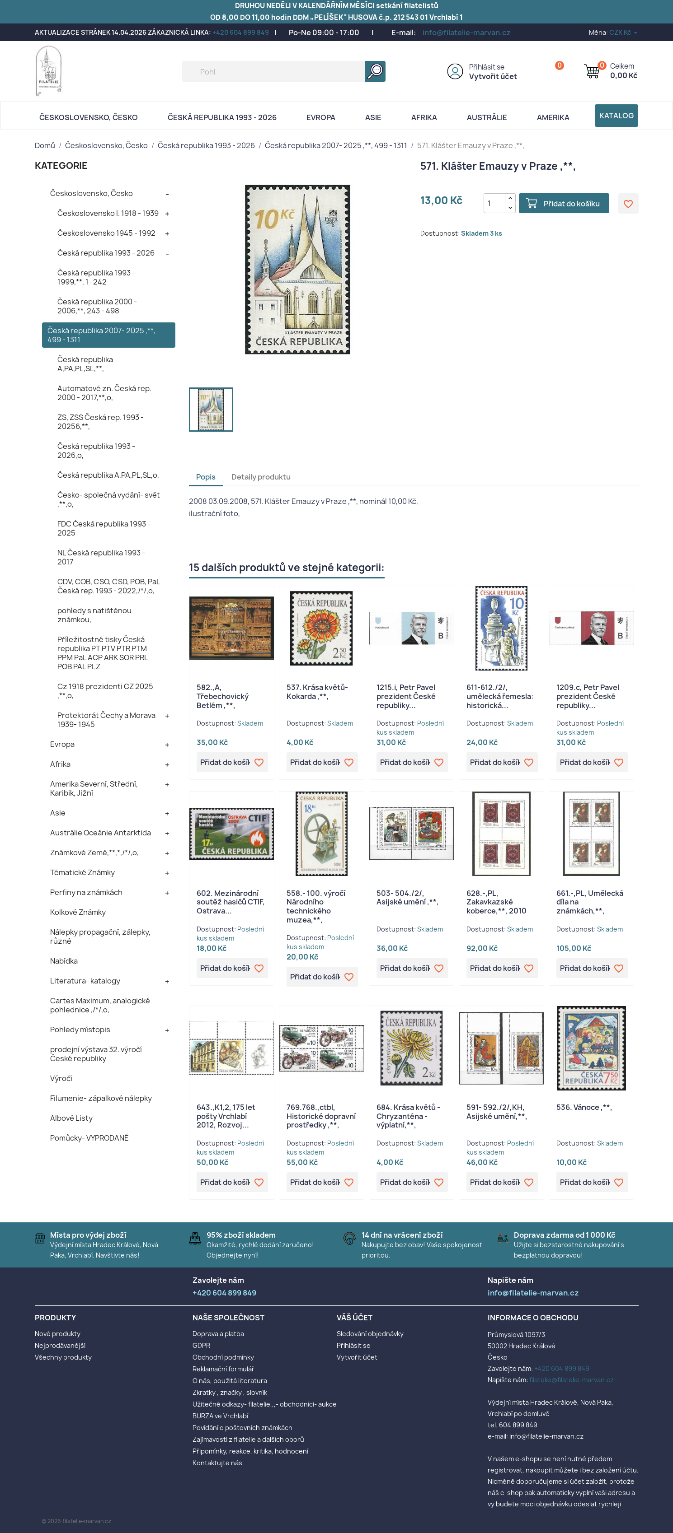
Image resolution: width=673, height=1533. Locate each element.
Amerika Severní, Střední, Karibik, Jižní (94, 788)
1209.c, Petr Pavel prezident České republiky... (587, 696)
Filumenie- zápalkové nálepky (101, 1098)
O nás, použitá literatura (230, 1380)
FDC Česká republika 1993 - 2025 (104, 528)
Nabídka (64, 961)
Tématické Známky (82, 872)
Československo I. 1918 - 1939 (108, 213)
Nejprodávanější (60, 1345)
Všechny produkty (63, 1357)
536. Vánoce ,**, (584, 1107)
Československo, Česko (88, 117)
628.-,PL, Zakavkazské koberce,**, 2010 (496, 902)
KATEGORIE (61, 165)
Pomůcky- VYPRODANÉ (89, 1138)
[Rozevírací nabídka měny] (624, 32)
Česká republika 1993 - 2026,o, (96, 450)
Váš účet (354, 1318)
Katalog (616, 116)
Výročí (61, 1078)
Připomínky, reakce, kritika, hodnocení (250, 1451)
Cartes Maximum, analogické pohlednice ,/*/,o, (100, 1005)
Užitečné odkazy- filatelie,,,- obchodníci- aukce (265, 1404)
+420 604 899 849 (240, 32)
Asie (373, 117)
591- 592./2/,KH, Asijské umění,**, (496, 1111)
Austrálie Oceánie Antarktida (100, 833)
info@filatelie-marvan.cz (467, 32)
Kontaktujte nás (217, 1462)
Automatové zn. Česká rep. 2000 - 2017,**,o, (104, 392)
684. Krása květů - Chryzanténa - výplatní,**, (408, 1116)
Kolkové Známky (78, 912)
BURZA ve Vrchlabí (220, 1416)
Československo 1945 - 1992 (106, 233)
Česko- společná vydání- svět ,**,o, (108, 499)
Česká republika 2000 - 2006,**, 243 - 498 (97, 306)
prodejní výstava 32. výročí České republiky (96, 1053)
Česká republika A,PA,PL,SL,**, (85, 363)
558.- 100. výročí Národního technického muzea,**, (316, 906)
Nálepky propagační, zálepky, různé (100, 936)
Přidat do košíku (572, 204)
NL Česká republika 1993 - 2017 (101, 557)
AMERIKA (553, 117)
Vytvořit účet (493, 76)
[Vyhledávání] (284, 71)
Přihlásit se (486, 67)
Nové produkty (57, 1333)
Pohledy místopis (80, 1029)
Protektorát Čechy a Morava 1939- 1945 (106, 719)
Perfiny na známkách (86, 892)
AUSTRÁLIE (487, 117)
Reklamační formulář (223, 1369)
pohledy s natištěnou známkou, (94, 615)
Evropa (320, 117)
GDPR (201, 1345)
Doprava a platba (218, 1333)
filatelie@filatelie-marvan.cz (571, 1379)
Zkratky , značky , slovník (230, 1392)
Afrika (424, 117)
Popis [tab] (206, 477)
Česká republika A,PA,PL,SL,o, (108, 475)
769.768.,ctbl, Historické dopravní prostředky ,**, (321, 1116)
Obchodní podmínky (223, 1357)
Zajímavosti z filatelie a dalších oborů (248, 1439)
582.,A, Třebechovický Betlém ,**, (223, 696)
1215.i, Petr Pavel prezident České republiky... (406, 696)
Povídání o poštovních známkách (242, 1427)
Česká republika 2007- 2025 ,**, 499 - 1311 (101, 335)
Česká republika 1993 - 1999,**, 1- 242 (96, 277)
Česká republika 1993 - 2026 (222, 117)
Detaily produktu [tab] (261, 477)
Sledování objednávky (370, 1333)
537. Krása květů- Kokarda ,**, (317, 691)
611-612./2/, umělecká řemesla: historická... (499, 696)
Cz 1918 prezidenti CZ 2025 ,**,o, (105, 690)
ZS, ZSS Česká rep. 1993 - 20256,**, (100, 421)
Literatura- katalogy (85, 981)
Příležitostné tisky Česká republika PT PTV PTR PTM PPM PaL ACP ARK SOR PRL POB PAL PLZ (102, 652)
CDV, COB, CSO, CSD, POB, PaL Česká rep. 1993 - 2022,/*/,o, (108, 586)
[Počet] (494, 203)
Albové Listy (71, 1118)
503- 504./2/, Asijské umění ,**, (408, 897)
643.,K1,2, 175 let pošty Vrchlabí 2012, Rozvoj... (226, 1116)
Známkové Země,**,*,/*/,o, (94, 852)
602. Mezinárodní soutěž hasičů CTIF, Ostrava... (231, 902)
